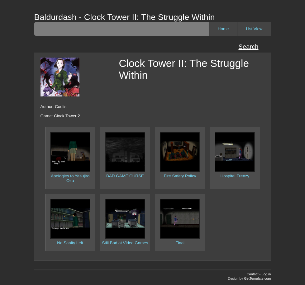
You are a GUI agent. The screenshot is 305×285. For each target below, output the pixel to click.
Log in (266, 274)
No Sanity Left (70, 243)
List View (254, 28)
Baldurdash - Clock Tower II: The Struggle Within (124, 17)
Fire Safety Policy (180, 176)
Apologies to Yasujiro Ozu (70, 178)
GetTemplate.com (257, 278)
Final (179, 243)
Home (223, 28)
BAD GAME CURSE (125, 176)
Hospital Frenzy (235, 176)
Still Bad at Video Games (125, 243)
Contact (253, 274)
